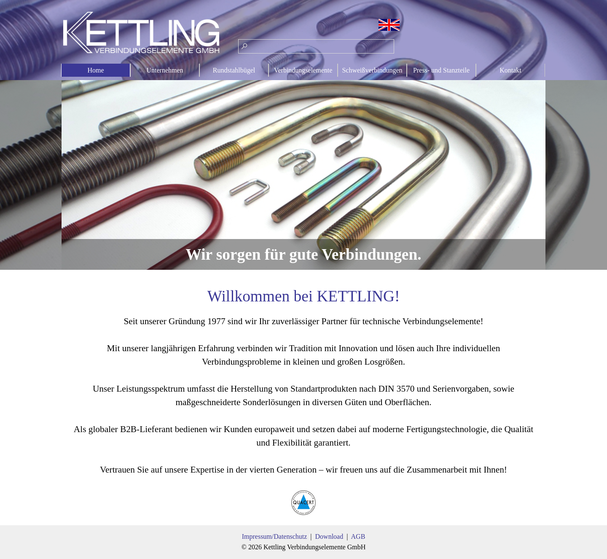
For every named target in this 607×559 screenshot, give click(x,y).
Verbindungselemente (303, 70)
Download (329, 536)
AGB (358, 536)
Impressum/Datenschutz (274, 536)
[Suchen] (316, 46)
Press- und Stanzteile (441, 70)
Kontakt (510, 70)
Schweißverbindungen (372, 70)
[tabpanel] (303, 401)
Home (95, 70)
